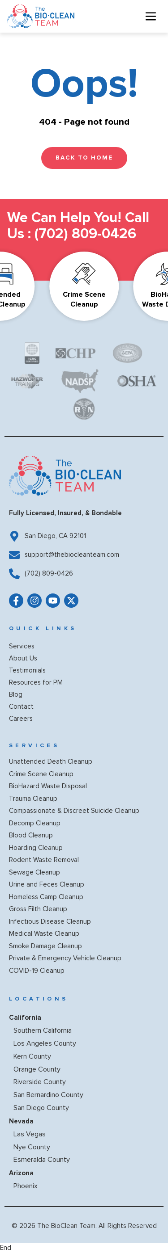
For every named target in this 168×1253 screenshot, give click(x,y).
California (25, 1017)
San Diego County (41, 1107)
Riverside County (39, 1081)
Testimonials (27, 670)
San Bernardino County (48, 1094)
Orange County (36, 1069)
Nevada (21, 1121)
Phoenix (25, 1186)
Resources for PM (36, 682)
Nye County (31, 1147)
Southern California (42, 1030)
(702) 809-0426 (85, 234)
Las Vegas (29, 1134)
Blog (15, 694)
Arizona (21, 1173)
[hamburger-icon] (151, 16)
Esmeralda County (41, 1159)
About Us (23, 658)
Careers (21, 718)
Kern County (32, 1056)
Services (21, 646)
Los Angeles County (44, 1043)
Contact (21, 706)
